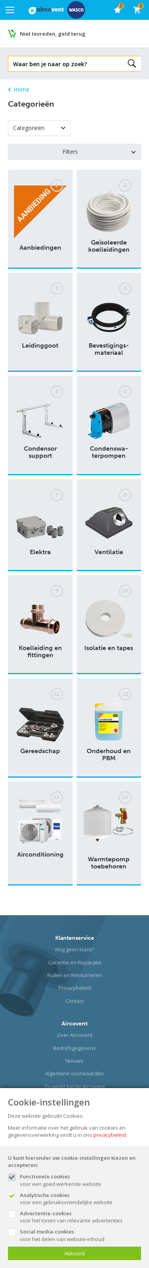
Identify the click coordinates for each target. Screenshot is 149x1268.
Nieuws (74, 1060)
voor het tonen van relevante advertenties (80, 1217)
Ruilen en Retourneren (74, 975)
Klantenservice (74, 938)
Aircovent (74, 1023)
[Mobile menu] (10, 10)
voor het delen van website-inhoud (80, 1235)
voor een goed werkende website (80, 1180)
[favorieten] (117, 10)
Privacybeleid (74, 987)
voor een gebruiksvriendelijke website (80, 1198)
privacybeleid (109, 1134)
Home (18, 89)
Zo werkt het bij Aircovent (74, 1086)
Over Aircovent (75, 1034)
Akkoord (74, 1253)
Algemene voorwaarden (74, 1073)
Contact (75, 1000)
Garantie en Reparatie (75, 962)
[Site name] (57, 10)
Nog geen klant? (74, 949)
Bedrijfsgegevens (74, 1048)
